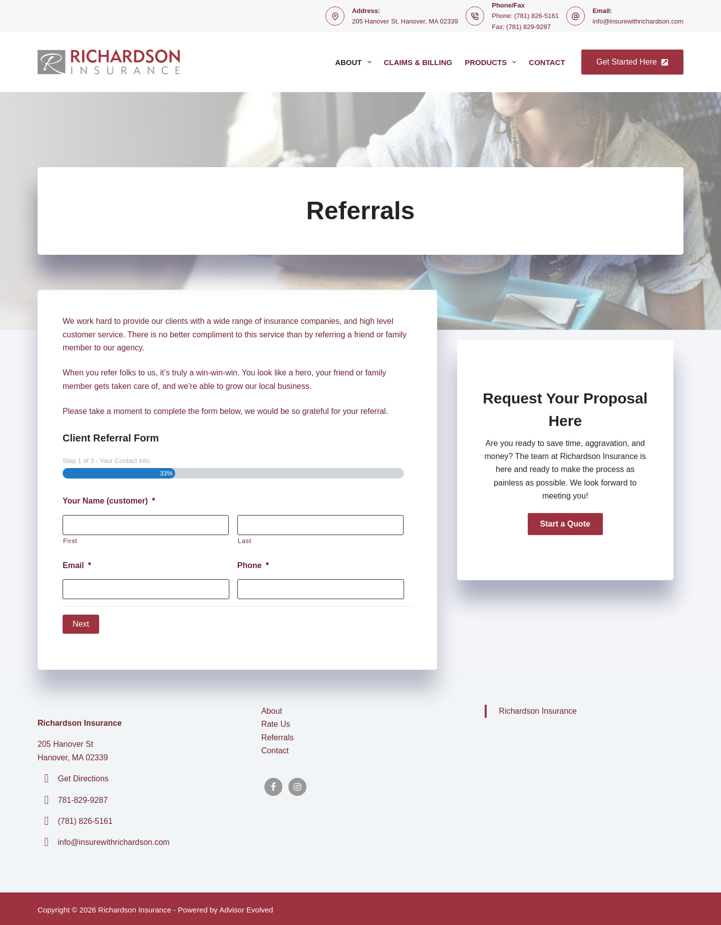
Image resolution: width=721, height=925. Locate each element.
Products (492, 62)
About (355, 62)
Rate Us (275, 722)
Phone (253, 565)
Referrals (277, 735)
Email (77, 565)
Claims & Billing (418, 62)
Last (244, 541)
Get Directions (83, 776)
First (70, 541)
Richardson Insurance (538, 709)
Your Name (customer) (109, 501)
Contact (547, 62)
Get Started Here (632, 62)
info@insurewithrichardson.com (637, 21)
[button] (565, 524)
